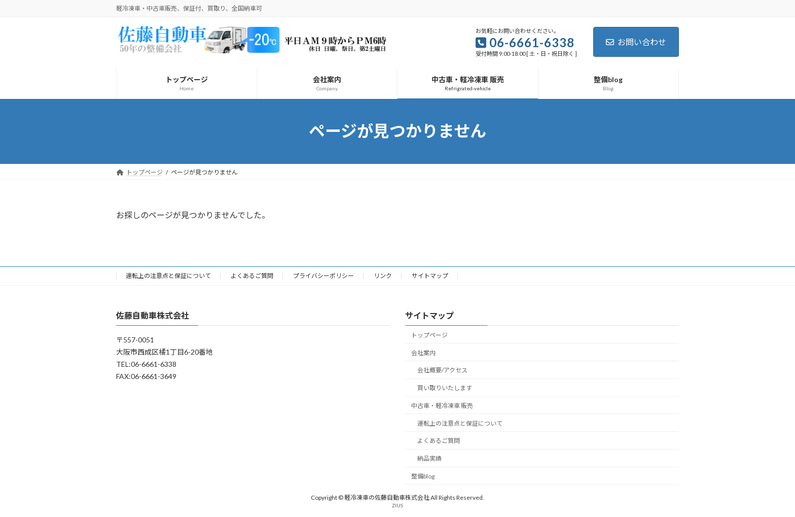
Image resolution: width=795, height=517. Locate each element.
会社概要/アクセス (442, 370)
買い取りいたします (444, 388)
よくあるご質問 (252, 276)
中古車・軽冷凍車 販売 (442, 405)
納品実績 (429, 458)
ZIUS (397, 505)
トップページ (429, 335)
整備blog (423, 476)
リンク (383, 276)
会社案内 (423, 352)
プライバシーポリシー (323, 276)
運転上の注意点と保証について (168, 276)
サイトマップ (430, 276)
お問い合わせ (636, 42)
